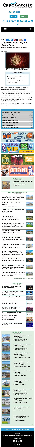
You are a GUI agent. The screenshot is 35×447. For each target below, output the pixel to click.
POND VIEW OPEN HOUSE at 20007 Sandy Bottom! (23, 344)
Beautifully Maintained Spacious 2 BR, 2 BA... (23, 182)
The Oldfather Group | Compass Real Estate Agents (12, 227)
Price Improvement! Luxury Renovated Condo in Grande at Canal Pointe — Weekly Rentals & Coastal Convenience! (13, 197)
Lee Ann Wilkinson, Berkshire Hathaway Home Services (21, 340)
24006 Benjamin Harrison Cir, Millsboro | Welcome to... (21, 416)
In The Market (17, 283)
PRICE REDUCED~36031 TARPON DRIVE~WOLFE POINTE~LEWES (11, 231)
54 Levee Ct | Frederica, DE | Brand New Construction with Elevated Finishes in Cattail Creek (13, 252)
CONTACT (17, 433)
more (30, 328)
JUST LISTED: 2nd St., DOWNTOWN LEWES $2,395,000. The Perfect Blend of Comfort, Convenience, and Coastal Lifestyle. (13, 238)
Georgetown (16, 373)
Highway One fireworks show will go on (16, 80)
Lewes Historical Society (9, 287)
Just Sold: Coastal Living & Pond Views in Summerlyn (12, 203)
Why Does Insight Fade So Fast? (10, 302)
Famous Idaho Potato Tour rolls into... (10, 117)
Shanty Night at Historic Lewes (9, 317)
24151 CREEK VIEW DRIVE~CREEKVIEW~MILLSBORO (11, 217)
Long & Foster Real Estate (21, 402)
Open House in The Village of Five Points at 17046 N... (22, 380)
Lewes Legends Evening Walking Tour (11, 286)
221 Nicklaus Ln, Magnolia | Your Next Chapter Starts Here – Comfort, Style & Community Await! (13, 273)
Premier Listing (17, 178)
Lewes (15, 337)
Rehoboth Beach (17, 184)
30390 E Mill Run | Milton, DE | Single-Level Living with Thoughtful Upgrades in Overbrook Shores (13, 224)
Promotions (17, 278)
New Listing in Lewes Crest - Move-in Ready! (23, 398)
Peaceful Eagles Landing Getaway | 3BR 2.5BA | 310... (22, 353)
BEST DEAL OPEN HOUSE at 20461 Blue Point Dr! (23, 389)
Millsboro (16, 418)
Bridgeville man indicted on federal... (10, 127)
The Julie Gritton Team (20, 384)
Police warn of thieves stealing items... (11, 122)
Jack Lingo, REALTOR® (20, 375)
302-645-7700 (17, 438)
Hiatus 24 (6, 324)
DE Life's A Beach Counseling (10, 303)
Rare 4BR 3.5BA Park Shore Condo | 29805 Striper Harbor (23, 362)
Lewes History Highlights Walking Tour (11, 296)
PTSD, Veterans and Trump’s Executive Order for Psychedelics (11, 313)
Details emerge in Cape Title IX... (9, 125)
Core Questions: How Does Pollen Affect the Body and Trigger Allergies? (12, 292)
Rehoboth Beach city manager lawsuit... (11, 120)
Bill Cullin (17, 185)
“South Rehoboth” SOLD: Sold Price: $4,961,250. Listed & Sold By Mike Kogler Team (12, 259)
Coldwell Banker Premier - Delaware (11, 219)
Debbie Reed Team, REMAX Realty (23, 357)
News (24, 278)
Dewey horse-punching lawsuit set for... (11, 114)
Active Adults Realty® (8, 275)
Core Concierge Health (9, 294)
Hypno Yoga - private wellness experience (12, 323)
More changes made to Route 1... (9, 115)
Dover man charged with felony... (9, 118)
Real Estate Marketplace (17, 192)
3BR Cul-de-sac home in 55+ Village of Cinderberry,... (23, 371)
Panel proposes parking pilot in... (9, 123)
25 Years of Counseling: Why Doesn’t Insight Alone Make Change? (11, 308)
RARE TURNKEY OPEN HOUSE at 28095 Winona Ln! (23, 335)
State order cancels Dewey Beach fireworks (17, 76)
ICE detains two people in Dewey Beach (11, 112)
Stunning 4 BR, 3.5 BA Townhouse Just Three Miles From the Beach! (13, 210)
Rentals (29, 278)
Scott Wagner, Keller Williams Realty (12, 199)
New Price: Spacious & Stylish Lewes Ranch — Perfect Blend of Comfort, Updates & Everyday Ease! (13, 266)
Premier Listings (17, 332)
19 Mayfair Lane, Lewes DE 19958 (22, 407)
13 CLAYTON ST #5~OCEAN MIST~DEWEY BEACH (13, 245)
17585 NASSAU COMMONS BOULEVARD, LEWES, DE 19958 (17, 435)
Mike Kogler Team (7, 240)
